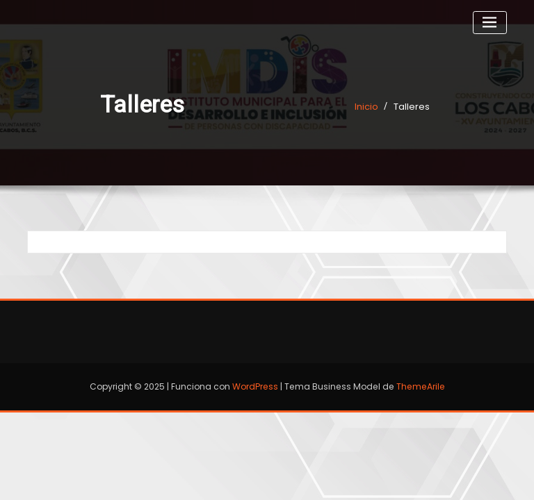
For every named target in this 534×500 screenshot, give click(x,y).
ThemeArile (420, 386)
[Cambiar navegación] (490, 22)
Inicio (366, 106)
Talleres (412, 106)
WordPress (255, 386)
